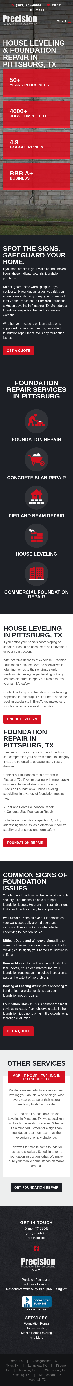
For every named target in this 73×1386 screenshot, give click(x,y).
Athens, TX (15, 1361)
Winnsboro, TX (55, 1370)
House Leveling (22, 719)
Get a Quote (18, 350)
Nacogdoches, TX (44, 1361)
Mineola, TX (27, 1370)
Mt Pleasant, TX (50, 1375)
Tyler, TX (12, 1365)
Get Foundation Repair (36, 1187)
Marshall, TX (37, 1379)
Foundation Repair (25, 842)
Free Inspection (36, 1237)
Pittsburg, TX (21, 1375)
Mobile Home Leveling (36, 1333)
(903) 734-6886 (26, 5)
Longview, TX (37, 1365)
